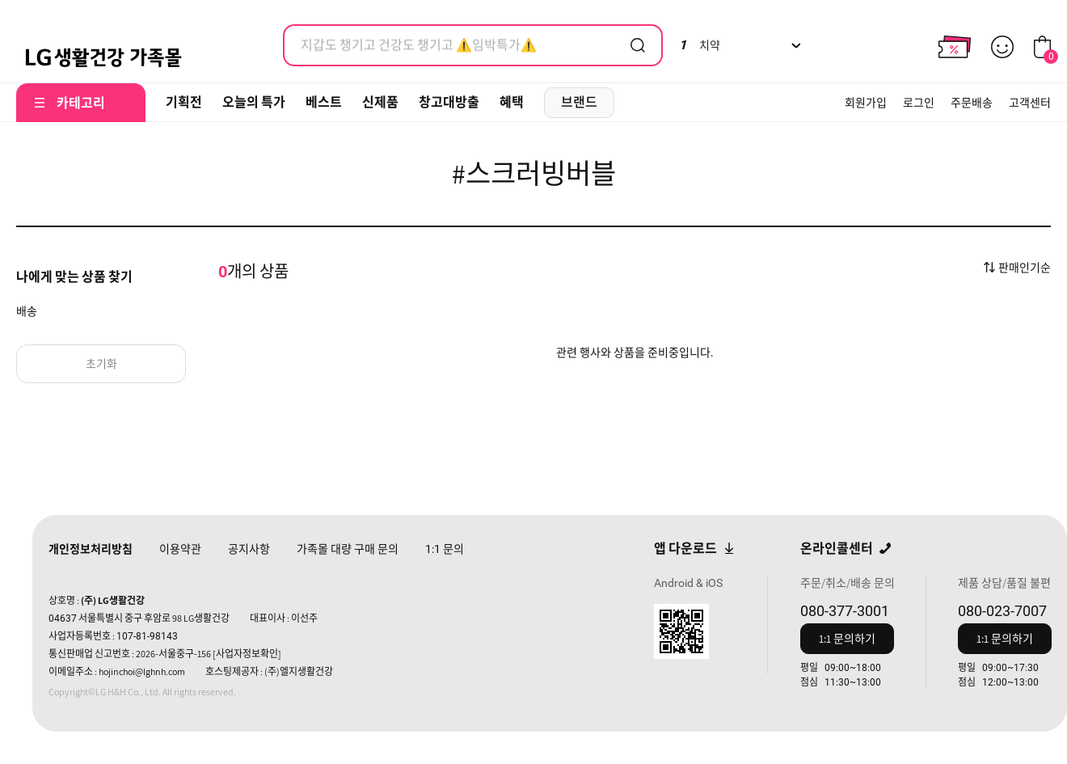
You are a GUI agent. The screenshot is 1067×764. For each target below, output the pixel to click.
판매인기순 (1024, 267)
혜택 (512, 102)
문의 (444, 549)
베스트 (324, 102)
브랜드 (579, 102)
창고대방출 (449, 102)
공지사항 (249, 549)
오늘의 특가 (253, 102)
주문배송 (972, 102)
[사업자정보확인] (247, 654)
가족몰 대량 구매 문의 (348, 549)
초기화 (101, 364)
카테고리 (81, 103)
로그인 (918, 102)
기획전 (184, 102)
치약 (699, 45)
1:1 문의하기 (847, 638)
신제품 (380, 102)
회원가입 (866, 102)
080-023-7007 (1002, 610)
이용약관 (180, 549)
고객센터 (1030, 102)
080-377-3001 (844, 610)
